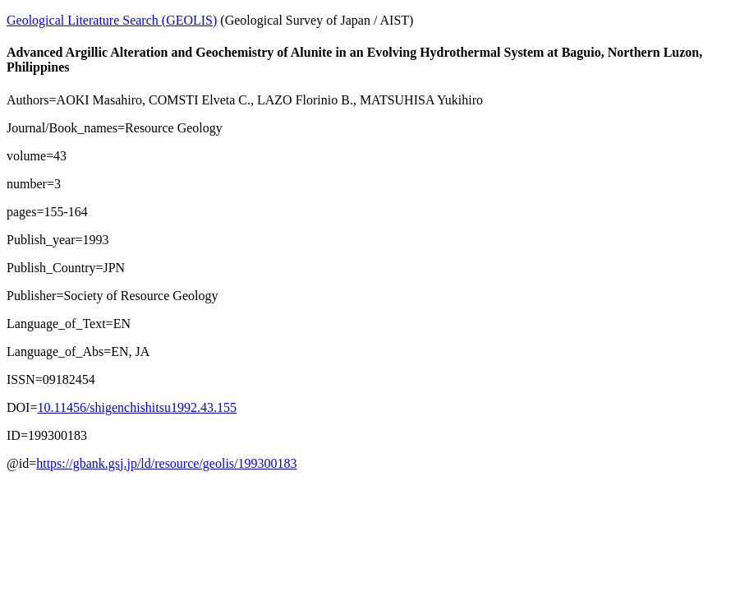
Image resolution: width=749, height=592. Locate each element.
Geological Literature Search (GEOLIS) (112, 20)
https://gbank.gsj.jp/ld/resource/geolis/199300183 (166, 463)
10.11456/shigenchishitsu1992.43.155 (137, 407)
